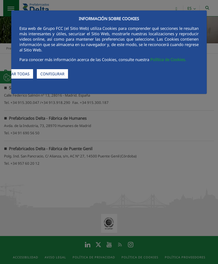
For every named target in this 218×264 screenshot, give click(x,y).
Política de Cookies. (168, 59)
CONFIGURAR (52, 73)
